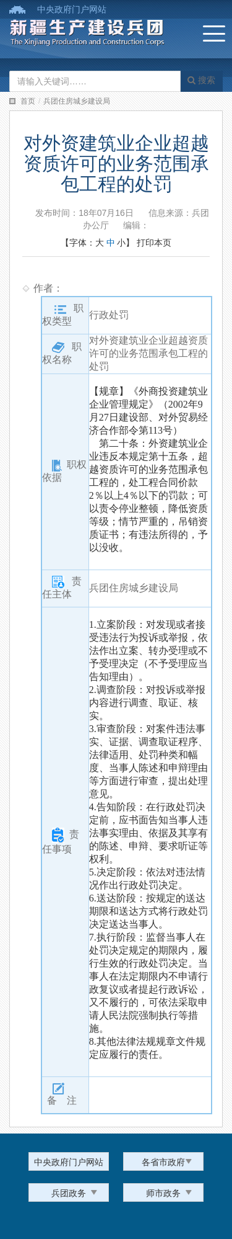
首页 (27, 101)
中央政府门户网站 (71, 9)
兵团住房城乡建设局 (76, 101)
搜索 (201, 80)
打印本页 (154, 243)
